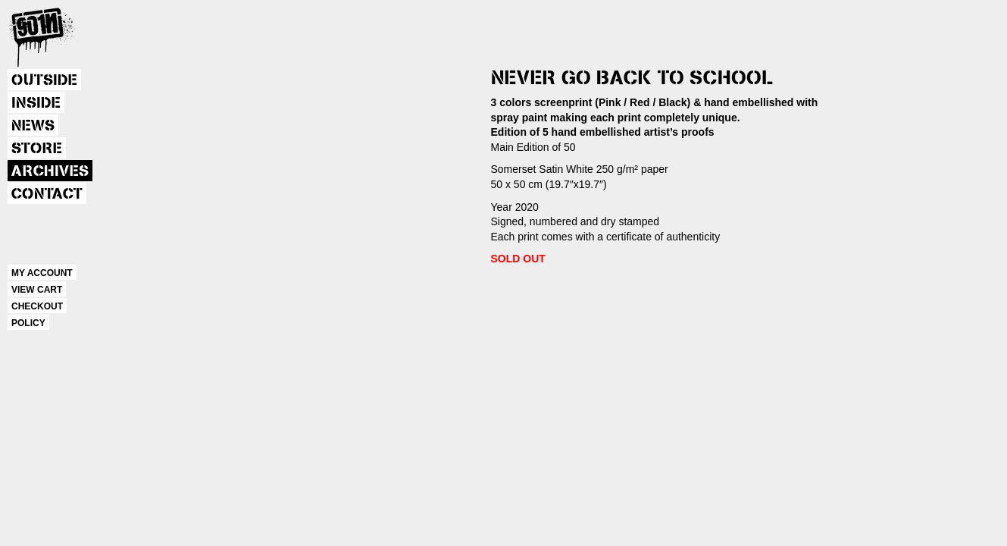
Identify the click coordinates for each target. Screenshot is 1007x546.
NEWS (33, 125)
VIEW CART (36, 289)
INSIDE (36, 103)
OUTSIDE (44, 80)
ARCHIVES (50, 171)
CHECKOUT (37, 306)
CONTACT (47, 194)
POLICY (28, 323)
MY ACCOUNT (42, 273)
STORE (36, 148)
